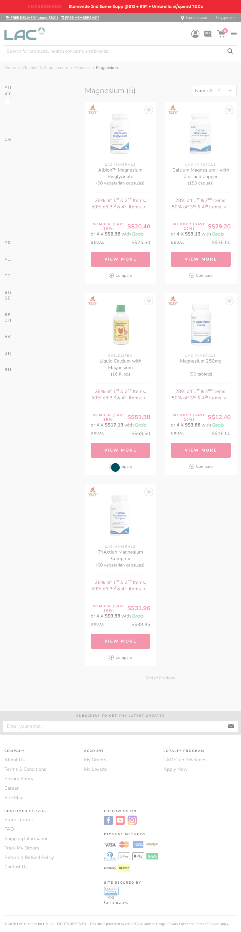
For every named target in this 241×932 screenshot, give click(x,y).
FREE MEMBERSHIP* (80, 17)
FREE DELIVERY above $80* (31, 17)
